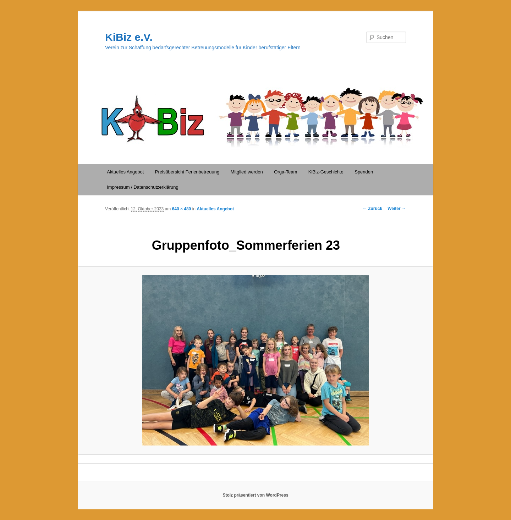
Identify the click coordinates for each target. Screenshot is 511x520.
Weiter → (397, 208)
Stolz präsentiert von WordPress (255, 495)
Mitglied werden (247, 172)
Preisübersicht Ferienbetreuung (187, 172)
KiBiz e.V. (129, 37)
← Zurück (372, 208)
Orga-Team (285, 172)
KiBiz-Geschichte (326, 172)
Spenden (364, 172)
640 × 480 (181, 208)
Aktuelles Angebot (125, 172)
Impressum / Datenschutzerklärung (142, 187)
